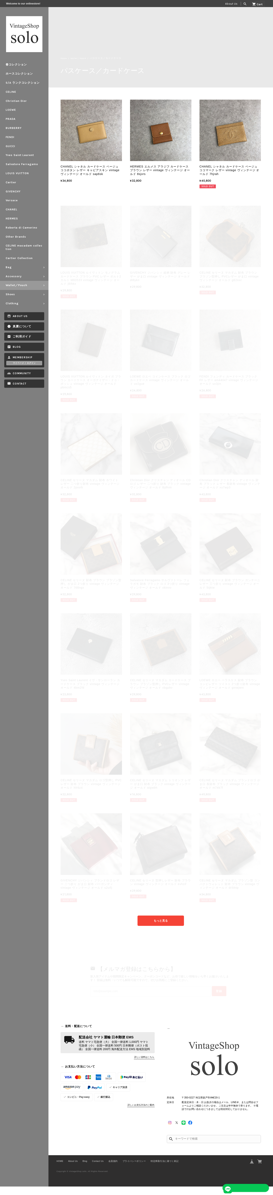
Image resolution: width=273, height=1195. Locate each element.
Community (22, 373)
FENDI (10, 137)
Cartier (11, 182)
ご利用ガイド (22, 336)
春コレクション (16, 64)
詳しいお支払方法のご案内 (141, 1113)
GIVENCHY (13, 191)
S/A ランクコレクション (23, 82)
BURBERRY (14, 128)
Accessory (14, 276)
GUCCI (10, 146)
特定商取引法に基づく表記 (164, 1169)
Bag (9, 267)
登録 (206, 997)
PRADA (11, 119)
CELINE (11, 92)
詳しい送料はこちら (144, 1065)
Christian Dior (16, 101)
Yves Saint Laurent (20, 155)
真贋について (22, 326)
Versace (12, 200)
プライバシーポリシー (134, 1169)
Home (64, 58)
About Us (231, 3)
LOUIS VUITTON (17, 173)
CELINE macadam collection (24, 247)
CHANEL (11, 209)
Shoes (10, 294)
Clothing (12, 303)
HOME (60, 1169)
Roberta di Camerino (21, 227)
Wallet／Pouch (16, 285)
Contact (19, 383)
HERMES (12, 218)
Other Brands (16, 236)
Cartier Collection (19, 258)
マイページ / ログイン (24, 363)
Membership (23, 357)
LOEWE (11, 110)
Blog (17, 346)
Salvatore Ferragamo (22, 164)
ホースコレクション (19, 73)
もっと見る (161, 920)
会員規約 (113, 1169)
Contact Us (98, 1169)
